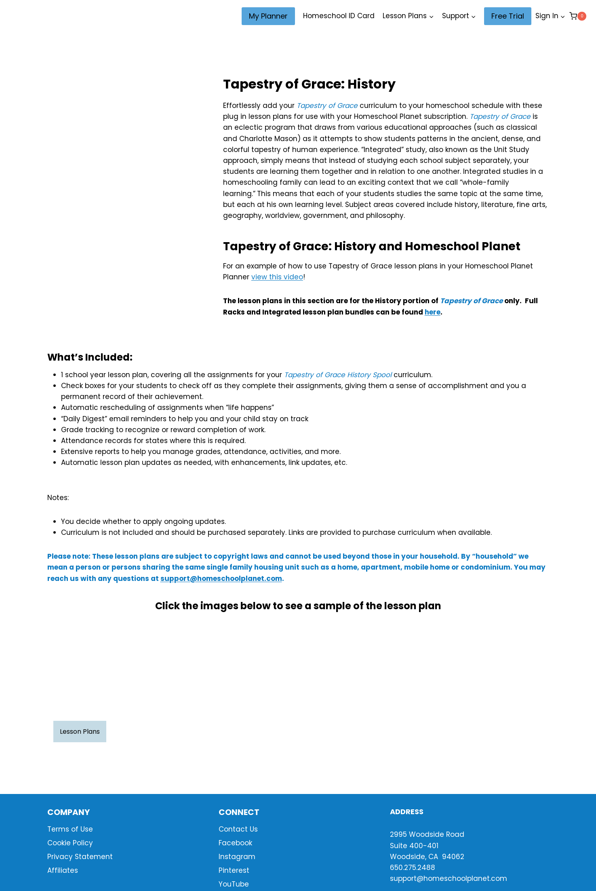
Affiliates (62, 870)
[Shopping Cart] (577, 16)
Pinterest (234, 870)
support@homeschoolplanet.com (221, 578)
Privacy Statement (80, 856)
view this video (277, 277)
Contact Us (238, 829)
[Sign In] (550, 16)
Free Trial (507, 16)
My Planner (268, 16)
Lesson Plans (80, 731)
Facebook (235, 843)
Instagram (237, 856)
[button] (562, 16)
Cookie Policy (70, 843)
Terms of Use (70, 829)
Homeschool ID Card (339, 16)
